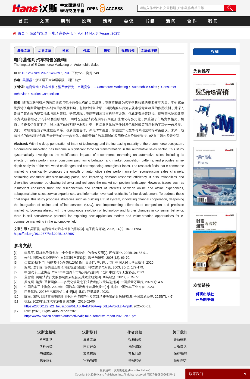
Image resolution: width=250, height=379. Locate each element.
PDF (67, 73)
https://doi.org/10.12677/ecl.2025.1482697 (44, 234)
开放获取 (180, 339)
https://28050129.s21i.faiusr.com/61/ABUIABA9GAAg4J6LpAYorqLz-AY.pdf (78, 306)
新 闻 (170, 21)
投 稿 (86, 21)
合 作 (192, 21)
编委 (107, 50)
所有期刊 (46, 339)
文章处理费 (149, 50)
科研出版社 (205, 294)
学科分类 (46, 346)
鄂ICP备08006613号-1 (161, 374)
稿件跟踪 (134, 346)
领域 (86, 50)
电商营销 (32, 87)
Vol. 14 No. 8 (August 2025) (99, 33)
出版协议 (180, 346)
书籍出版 (46, 353)
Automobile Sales (144, 87)
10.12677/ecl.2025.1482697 (42, 73)
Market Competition (44, 94)
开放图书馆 (205, 300)
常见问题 (134, 353)
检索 (65, 50)
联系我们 (46, 360)
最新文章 (23, 50)
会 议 (128, 21)
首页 (21, 33)
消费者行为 (66, 87)
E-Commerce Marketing (111, 87)
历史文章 (44, 50)
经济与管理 (38, 33)
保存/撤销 (181, 353)
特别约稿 (134, 360)
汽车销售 (48, 87)
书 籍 (149, 21)
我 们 (213, 21)
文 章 (44, 21)
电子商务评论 (62, 33)
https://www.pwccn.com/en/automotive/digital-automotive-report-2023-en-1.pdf (80, 316)
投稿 (215, 52)
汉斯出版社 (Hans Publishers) (132, 370)
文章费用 (89, 353)
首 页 (23, 21)
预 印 (107, 21)
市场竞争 (84, 87)
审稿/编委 (90, 360)
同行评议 (89, 346)
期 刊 (65, 21)
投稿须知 (128, 50)
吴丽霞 (27, 80)
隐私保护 (180, 360)
